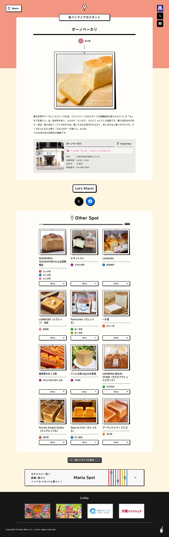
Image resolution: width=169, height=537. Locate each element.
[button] (19, 511)
